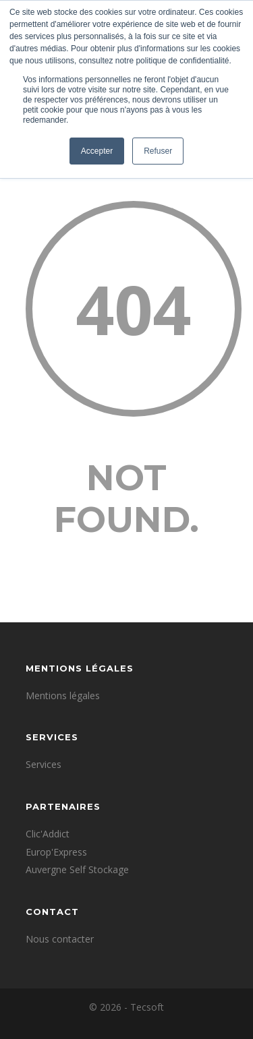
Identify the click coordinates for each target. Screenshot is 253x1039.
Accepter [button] (97, 151)
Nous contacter (60, 938)
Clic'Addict (47, 833)
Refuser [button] (158, 151)
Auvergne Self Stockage (77, 869)
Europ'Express (56, 851)
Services (43, 764)
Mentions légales (63, 695)
